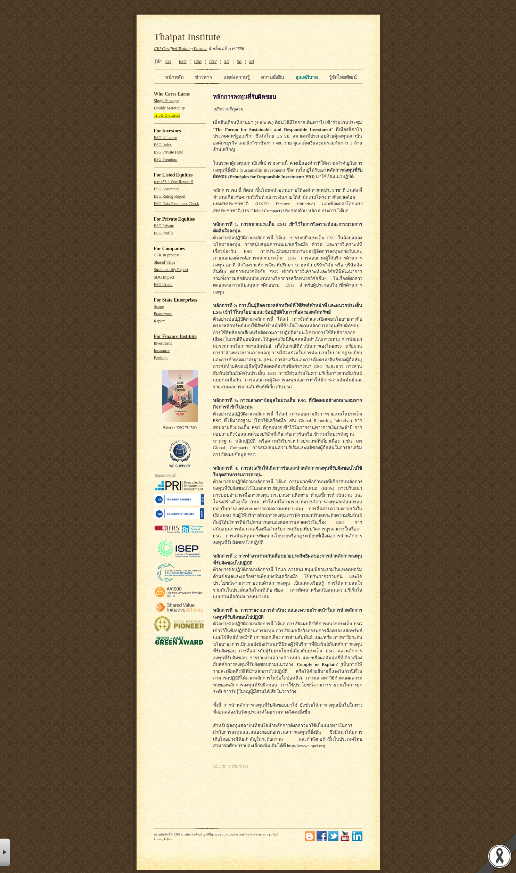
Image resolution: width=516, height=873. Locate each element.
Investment (163, 343)
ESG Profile (164, 233)
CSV (213, 61)
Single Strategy (166, 101)
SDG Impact (164, 277)
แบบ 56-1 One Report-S (174, 182)
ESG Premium (166, 159)
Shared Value (164, 262)
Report (159, 321)
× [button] (5, 852)
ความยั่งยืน (272, 77)
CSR (198, 61)
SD (226, 61)
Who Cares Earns (172, 94)
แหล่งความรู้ (236, 77)
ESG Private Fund (168, 152)
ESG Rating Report (170, 196)
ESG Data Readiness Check (176, 203)
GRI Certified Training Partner (180, 48)
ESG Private (164, 226)
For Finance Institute (175, 336)
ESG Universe (165, 137)
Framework (163, 314)
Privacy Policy (163, 839)
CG (168, 61)
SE (239, 61)
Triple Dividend (167, 115)
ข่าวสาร (203, 77)
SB (251, 61)
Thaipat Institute (187, 36)
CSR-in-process (167, 255)
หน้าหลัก (174, 77)
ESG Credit (163, 284)
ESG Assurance (166, 189)
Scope (159, 306)
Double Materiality (169, 108)
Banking (161, 358)
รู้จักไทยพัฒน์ (343, 77)
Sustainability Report (171, 269)
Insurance (162, 350)
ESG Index (163, 145)
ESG (182, 61)
